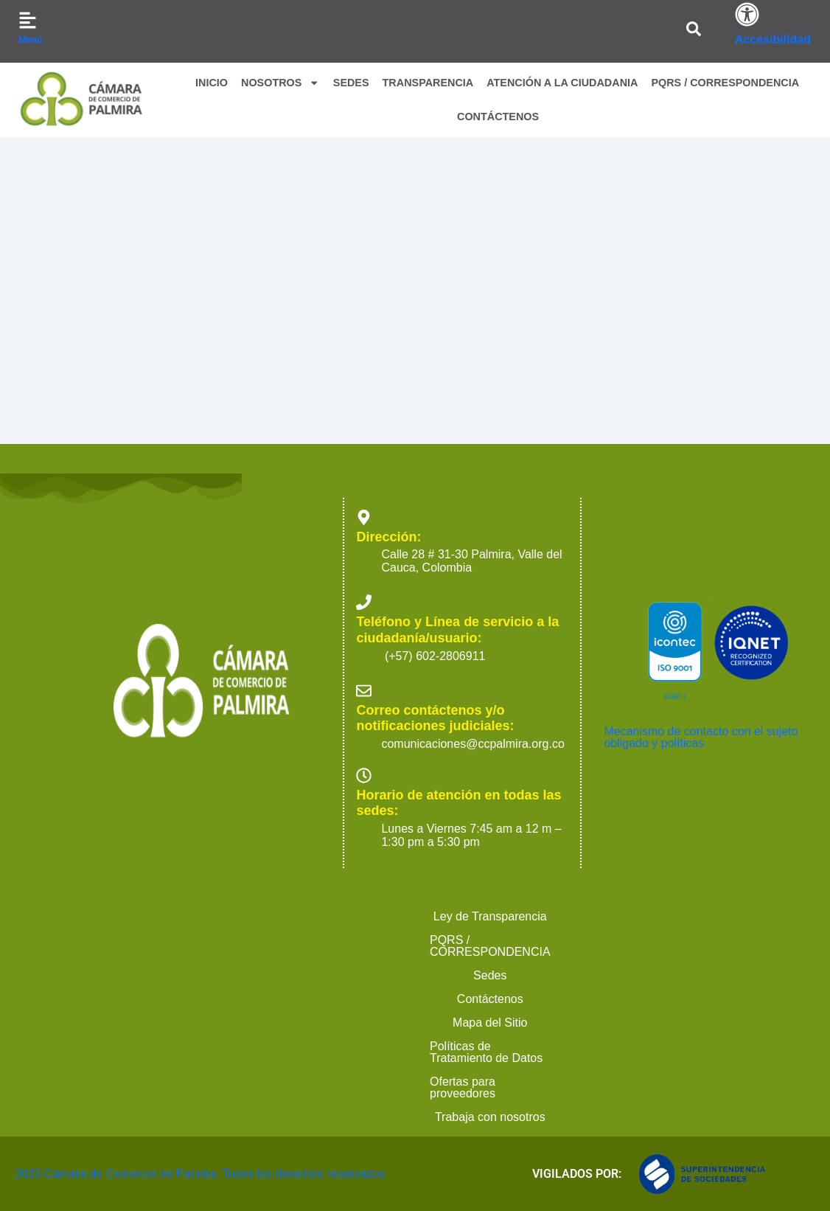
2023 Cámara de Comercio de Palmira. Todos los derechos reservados (169, 1174)
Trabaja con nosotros (497, 1117)
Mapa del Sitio (559, 1093)
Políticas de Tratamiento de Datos (714, 1093)
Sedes (380, 1093)
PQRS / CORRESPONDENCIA (725, 83)
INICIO (211, 83)
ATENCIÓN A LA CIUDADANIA (562, 83)
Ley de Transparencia (84, 1093)
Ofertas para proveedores (345, 1117)
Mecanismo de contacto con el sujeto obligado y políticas (701, 914)
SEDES (351, 83)
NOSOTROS (280, 82)
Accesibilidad (773, 39)
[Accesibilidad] (747, 14)
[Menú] (27, 20)
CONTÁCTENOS (498, 116)
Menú (30, 39)
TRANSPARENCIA (428, 83)
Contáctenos (459, 1093)
